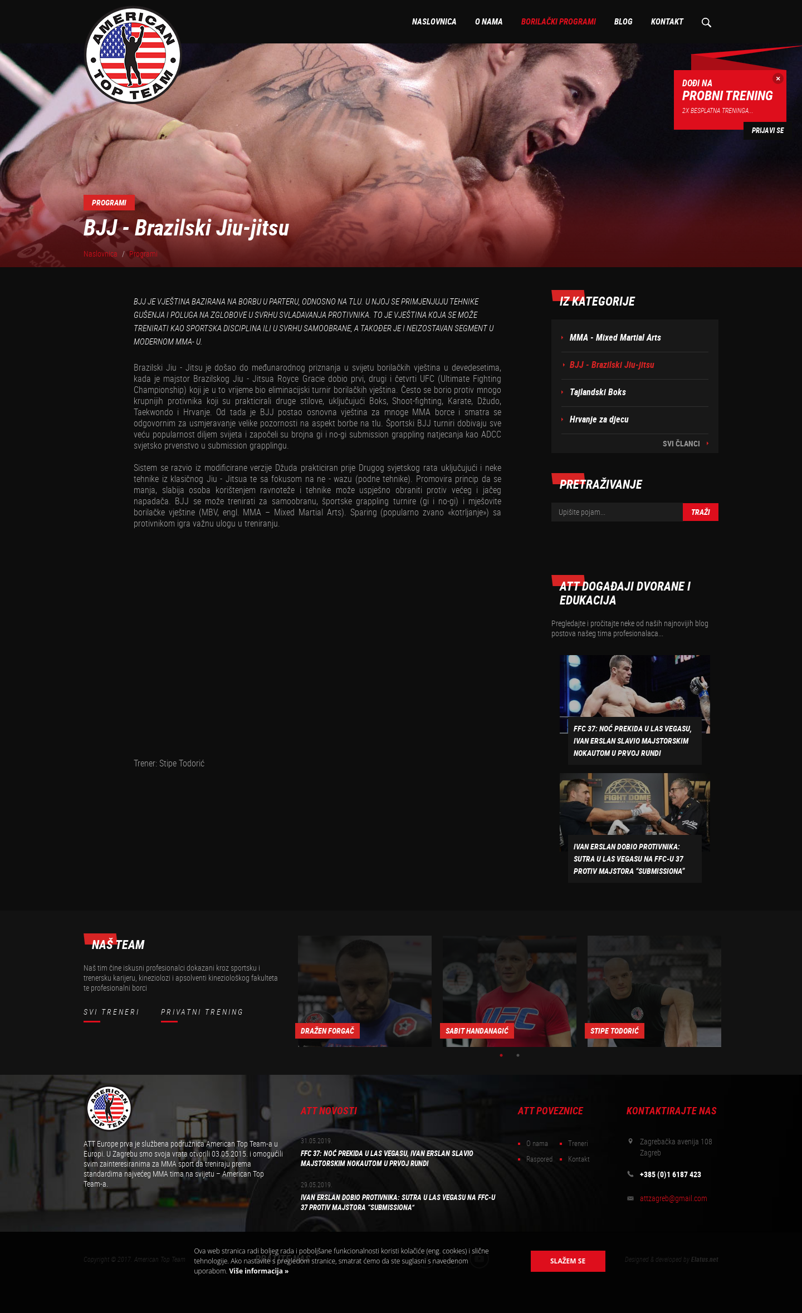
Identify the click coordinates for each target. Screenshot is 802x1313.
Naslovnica (434, 22)
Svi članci (681, 443)
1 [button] (501, 1055)
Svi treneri (112, 1011)
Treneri (578, 1143)
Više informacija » (257, 1271)
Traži (700, 512)
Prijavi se (768, 130)
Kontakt (667, 22)
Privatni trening (202, 1011)
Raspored (539, 1159)
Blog (623, 22)
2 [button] (518, 1055)
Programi (143, 253)
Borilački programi (558, 22)
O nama (489, 22)
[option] (364, 991)
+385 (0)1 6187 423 (670, 1174)
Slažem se (567, 1261)
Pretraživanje (705, 21)
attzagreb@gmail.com (673, 1198)
